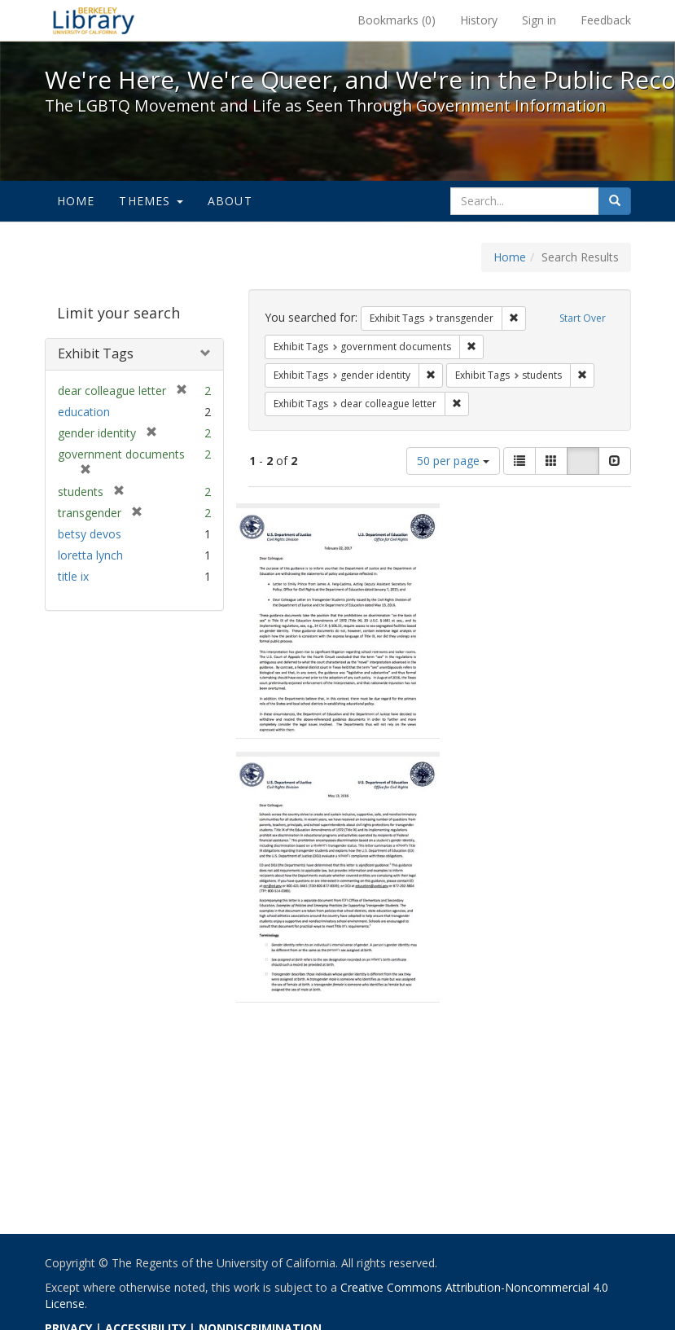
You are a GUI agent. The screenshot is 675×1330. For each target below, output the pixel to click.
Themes (150, 200)
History (478, 20)
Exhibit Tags (96, 353)
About (230, 200)
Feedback (606, 20)
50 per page (453, 460)
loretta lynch (90, 555)
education (84, 411)
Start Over (582, 318)
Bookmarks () (396, 20)
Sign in (539, 20)
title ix (73, 576)
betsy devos (89, 534)
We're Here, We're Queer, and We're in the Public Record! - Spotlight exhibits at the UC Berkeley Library (94, 20)
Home (76, 200)
